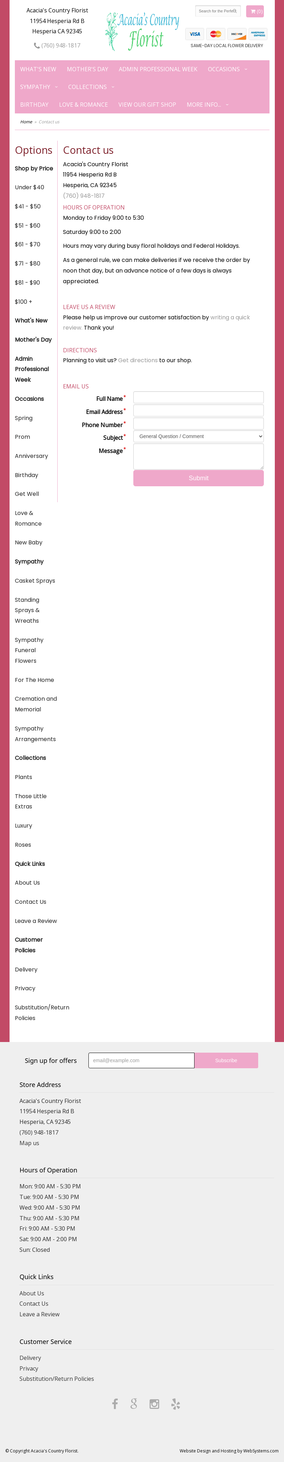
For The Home (34, 680)
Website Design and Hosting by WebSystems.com (229, 1451)
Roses (23, 845)
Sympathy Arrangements (35, 733)
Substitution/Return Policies (36, 1012)
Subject (113, 438)
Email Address (104, 412)
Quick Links (30, 864)
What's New (38, 69)
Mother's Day (87, 69)
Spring (24, 418)
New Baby (28, 542)
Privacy (25, 988)
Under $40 (29, 187)
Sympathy (35, 87)
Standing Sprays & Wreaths (27, 610)
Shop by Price (34, 168)
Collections (87, 87)
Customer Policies (29, 945)
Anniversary (31, 456)
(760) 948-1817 (57, 45)
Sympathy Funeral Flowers (29, 650)
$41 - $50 (28, 206)
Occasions (224, 69)
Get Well (27, 494)
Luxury (23, 826)
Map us (29, 1143)
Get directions (138, 360)
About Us (27, 883)
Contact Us (30, 902)
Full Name (109, 399)
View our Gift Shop (147, 104)
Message (111, 451)
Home (26, 122)
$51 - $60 (27, 226)
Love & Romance (83, 104)
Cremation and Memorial (36, 704)
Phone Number (102, 425)
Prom (22, 437)
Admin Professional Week (158, 69)
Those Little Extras (31, 801)
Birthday (34, 104)
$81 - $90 (27, 283)
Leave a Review (36, 921)
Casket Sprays (35, 581)
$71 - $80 (27, 263)
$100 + (23, 302)
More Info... (204, 104)
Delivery (26, 969)
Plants (23, 777)
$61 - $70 (27, 244)
